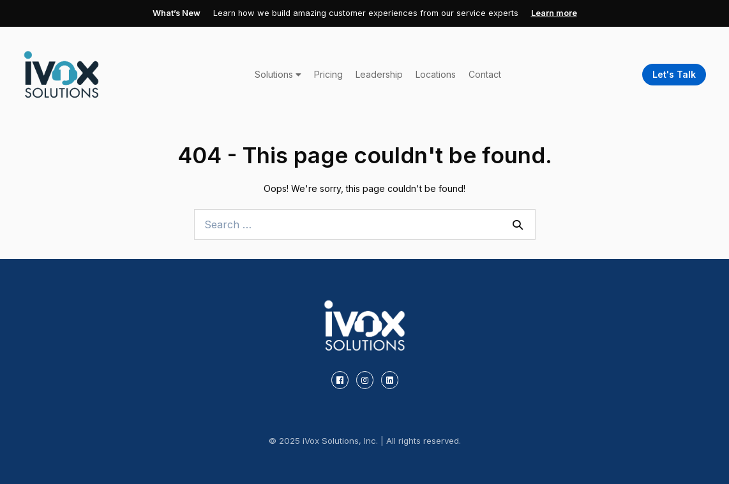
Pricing (328, 74)
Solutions (278, 74)
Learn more (554, 13)
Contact (485, 74)
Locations (436, 74)
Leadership (379, 74)
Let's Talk (674, 74)
